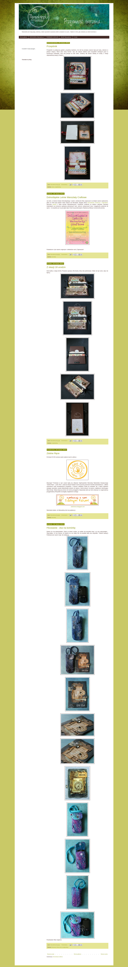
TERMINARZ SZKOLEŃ (52, 37)
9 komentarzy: (64, 184)
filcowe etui (59, 948)
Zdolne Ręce (53, 455)
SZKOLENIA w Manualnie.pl (37, 37)
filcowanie (54, 948)
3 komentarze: (64, 254)
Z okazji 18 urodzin (56, 267)
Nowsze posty (50, 955)
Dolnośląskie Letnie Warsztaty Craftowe (67, 197)
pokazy (54, 204)
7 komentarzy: (64, 946)
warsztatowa (90, 202)
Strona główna (23, 37)
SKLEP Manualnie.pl (66, 37)
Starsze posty (104, 955)
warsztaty (54, 256)
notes (53, 187)
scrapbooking (58, 187)
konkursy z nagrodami (101, 202)
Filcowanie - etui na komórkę (61, 529)
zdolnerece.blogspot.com (78, 508)
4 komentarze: (64, 440)
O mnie (75, 37)
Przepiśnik (52, 46)
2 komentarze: (64, 516)
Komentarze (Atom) (58, 958)
